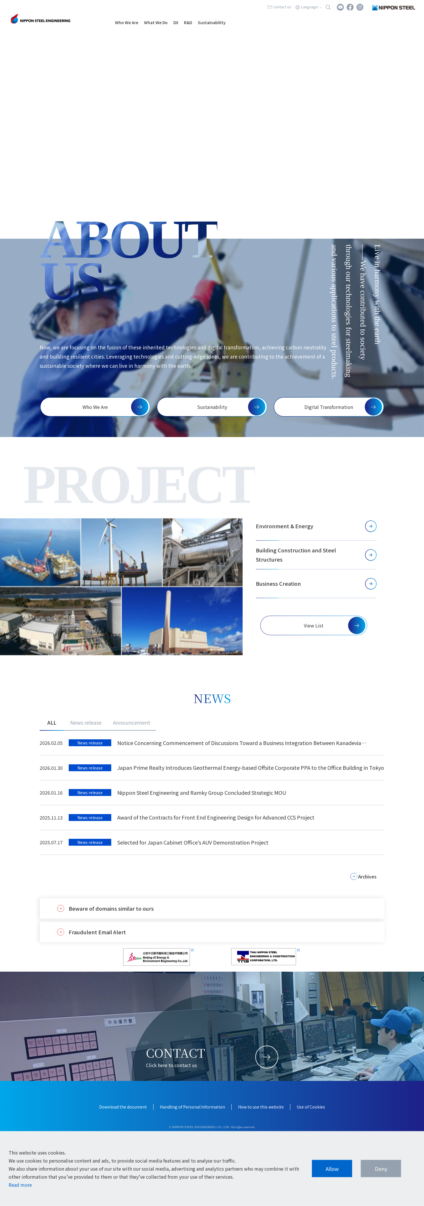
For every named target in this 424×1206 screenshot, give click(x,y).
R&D (188, 22)
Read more (20, 1184)
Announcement (131, 722)
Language (309, 6)
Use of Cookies (311, 1107)
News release (85, 722)
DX (175, 22)
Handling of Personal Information (192, 1107)
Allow (332, 1168)
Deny (381, 1168)
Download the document (123, 1107)
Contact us (282, 6)
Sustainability (212, 22)
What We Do (156, 22)
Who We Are (126, 22)
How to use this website (261, 1107)
